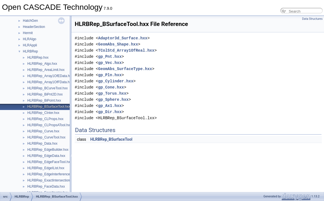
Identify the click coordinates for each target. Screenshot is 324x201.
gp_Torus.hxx (112, 93)
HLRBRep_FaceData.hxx (46, 186)
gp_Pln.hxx (110, 75)
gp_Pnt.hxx (110, 56)
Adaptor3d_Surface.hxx (122, 38)
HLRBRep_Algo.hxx (42, 64)
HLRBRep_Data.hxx (42, 143)
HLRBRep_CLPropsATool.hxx (49, 125)
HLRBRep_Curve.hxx (43, 131)
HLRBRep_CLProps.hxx (45, 119)
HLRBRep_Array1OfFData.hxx (50, 82)
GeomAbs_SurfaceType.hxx (125, 68)
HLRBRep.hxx (38, 57)
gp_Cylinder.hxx (115, 81)
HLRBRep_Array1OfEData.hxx (50, 76)
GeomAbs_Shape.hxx (118, 44)
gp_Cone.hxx (111, 87)
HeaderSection (34, 27)
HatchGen (30, 21)
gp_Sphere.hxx (113, 99)
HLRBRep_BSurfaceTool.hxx (48, 107)
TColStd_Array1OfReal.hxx (126, 50)
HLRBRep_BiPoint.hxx (44, 100)
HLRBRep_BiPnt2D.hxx (45, 94)
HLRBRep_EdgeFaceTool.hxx (49, 162)
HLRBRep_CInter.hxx (43, 113)
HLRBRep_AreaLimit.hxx (45, 70)
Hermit (28, 33)
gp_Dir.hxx (110, 111)
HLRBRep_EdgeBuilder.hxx (47, 150)
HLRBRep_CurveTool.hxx (46, 137)
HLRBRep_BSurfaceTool (111, 139)
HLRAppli (30, 45)
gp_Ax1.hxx (110, 105)
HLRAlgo (29, 39)
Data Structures (312, 19)
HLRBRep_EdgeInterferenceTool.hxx (54, 174)
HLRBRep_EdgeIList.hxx (45, 168)
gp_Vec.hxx (110, 62)
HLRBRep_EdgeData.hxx (46, 156)
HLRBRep (30, 51)
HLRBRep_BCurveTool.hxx (47, 88)
